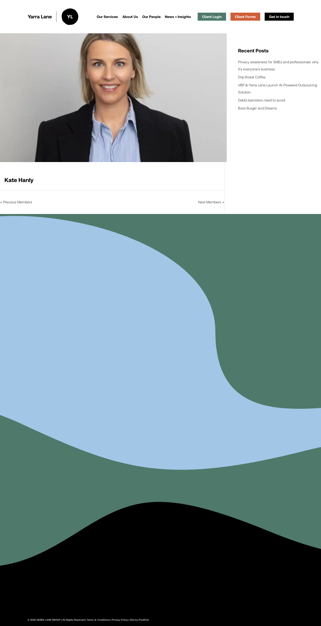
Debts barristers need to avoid (261, 100)
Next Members (211, 202)
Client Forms (245, 16)
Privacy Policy (120, 619)
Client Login (212, 16)
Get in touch (279, 16)
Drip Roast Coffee (252, 77)
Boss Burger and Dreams (257, 108)
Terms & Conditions (98, 619)
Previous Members (16, 202)
